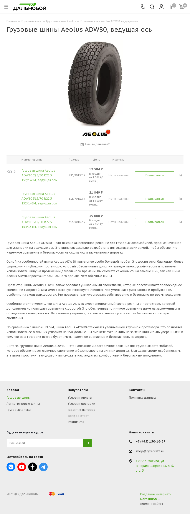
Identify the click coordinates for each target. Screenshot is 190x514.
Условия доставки (81, 404)
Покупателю (78, 390)
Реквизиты (76, 422)
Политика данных (142, 398)
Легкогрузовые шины (23, 404)
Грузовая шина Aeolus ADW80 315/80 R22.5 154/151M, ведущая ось (39, 222)
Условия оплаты (80, 398)
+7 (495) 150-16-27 (150, 441)
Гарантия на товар (81, 410)
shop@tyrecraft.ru (150, 451)
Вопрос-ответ (78, 416)
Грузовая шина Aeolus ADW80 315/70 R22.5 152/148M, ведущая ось (39, 198)
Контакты (137, 390)
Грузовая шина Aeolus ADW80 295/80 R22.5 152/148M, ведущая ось (39, 175)
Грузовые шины (18, 398)
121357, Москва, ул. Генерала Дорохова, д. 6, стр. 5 (155, 466)
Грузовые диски (19, 410)
